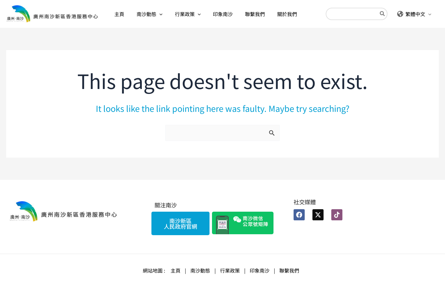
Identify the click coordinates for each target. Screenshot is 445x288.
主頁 (175, 270)
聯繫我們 (289, 270)
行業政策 (230, 270)
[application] (159, 14)
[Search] (383, 14)
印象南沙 (259, 270)
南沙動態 (200, 270)
